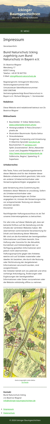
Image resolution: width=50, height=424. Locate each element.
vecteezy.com (30, 145)
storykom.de (34, 142)
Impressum (8, 409)
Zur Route (25, 382)
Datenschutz (9, 413)
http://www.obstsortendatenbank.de (25, 153)
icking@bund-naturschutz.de (23, 76)
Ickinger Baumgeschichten (25, 12)
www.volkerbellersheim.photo (22, 124)
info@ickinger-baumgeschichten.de (19, 400)
